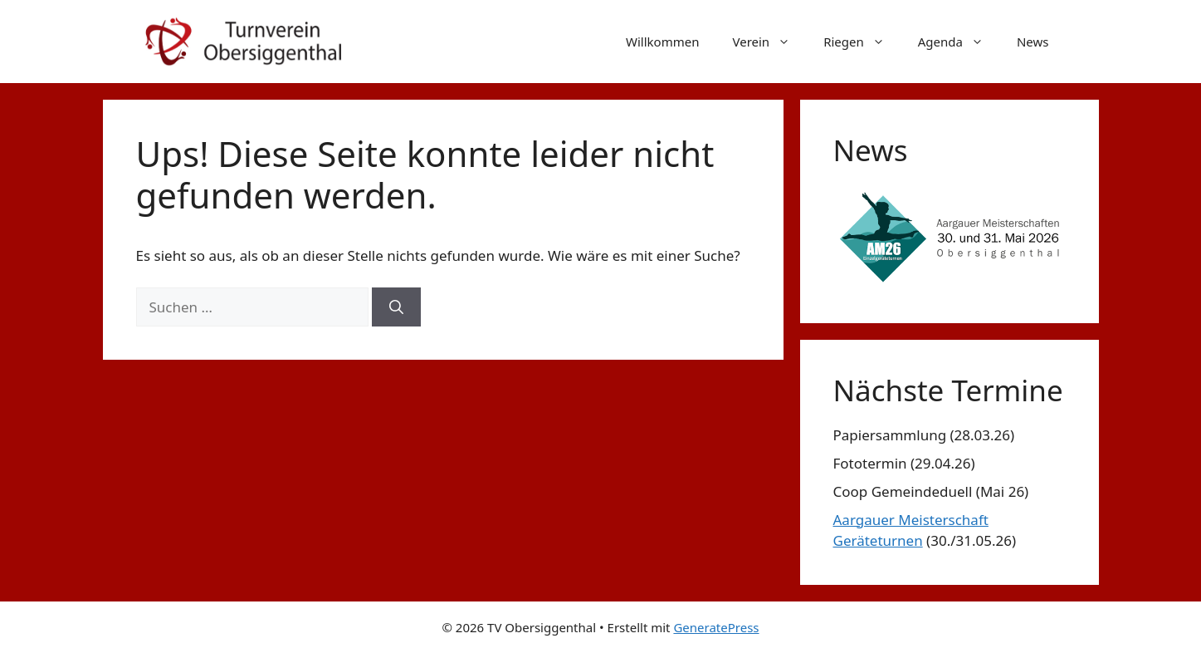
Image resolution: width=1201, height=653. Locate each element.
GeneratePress (716, 627)
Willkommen (662, 41)
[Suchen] (396, 307)
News (1033, 41)
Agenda (959, 41)
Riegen (862, 41)
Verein (769, 41)
